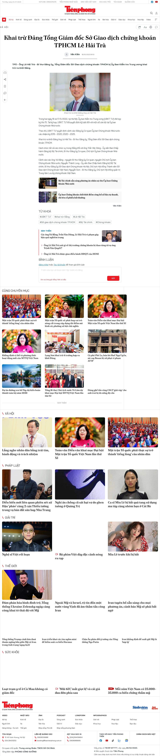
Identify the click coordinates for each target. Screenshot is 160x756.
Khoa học (131, 20)
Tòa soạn (118, 2)
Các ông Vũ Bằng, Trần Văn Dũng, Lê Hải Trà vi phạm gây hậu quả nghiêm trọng (70, 236)
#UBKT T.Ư (45, 216)
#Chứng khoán (103, 222)
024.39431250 (10, 740)
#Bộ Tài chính (85, 222)
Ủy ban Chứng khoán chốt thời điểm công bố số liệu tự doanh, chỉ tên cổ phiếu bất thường (88, 196)
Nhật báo (24, 715)
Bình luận (5, 93)
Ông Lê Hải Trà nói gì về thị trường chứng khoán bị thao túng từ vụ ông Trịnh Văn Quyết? (80, 246)
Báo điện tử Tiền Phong (80, 10)
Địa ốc (37, 20)
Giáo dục (122, 20)
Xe (99, 20)
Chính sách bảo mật (145, 734)
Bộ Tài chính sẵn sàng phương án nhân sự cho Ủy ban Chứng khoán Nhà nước (88, 182)
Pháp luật (72, 20)
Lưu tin (5, 86)
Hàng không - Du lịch (10, 728)
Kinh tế (19, 20)
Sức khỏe (45, 20)
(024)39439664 (76, 737)
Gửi (113, 278)
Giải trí (113, 20)
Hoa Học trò (104, 2)
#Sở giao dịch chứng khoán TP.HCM (57, 222)
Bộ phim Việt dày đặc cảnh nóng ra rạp (79, 556)
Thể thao (81, 20)
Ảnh (40, 715)
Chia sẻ (5, 79)
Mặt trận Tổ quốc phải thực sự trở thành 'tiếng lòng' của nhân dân (19, 322)
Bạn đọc (133, 724)
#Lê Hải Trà (78, 216)
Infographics (100, 715)
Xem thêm (156, 20)
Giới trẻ (63, 20)
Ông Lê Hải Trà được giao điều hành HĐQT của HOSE (71, 253)
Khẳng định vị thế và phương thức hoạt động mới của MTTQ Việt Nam (20, 356)
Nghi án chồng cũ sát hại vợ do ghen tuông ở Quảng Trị (79, 504)
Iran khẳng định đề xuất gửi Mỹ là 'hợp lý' (139, 640)
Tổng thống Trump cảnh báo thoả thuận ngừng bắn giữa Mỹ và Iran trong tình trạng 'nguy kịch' (19, 642)
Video (148, 20)
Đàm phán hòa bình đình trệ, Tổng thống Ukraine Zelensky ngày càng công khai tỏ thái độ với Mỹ (26, 606)
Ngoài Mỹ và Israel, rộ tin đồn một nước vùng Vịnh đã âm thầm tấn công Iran (80, 606)
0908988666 (75, 740)
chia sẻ (139, 27)
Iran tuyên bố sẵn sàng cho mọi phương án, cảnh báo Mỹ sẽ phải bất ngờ (132, 606)
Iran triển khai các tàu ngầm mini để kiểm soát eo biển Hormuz (59, 640)
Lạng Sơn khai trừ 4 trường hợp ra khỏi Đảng (62, 356)
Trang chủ (4, 20)
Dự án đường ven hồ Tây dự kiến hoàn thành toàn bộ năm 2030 (21, 391)
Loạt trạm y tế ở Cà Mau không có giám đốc (25, 691)
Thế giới (55, 20)
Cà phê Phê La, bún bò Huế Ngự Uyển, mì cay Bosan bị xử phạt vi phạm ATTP (107, 358)
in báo (150, 27)
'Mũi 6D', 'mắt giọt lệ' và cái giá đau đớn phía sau (77, 691)
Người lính (92, 20)
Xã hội (11, 20)
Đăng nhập (43, 264)
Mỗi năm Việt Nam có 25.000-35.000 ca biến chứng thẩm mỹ (132, 691)
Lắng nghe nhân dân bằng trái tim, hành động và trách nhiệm (25, 452)
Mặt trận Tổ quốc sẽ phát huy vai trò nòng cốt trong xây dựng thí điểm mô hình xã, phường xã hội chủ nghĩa (64, 323)
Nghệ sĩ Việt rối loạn (16, 554)
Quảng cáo (130, 2)
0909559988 (42, 737)
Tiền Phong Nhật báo (68, 2)
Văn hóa (105, 20)
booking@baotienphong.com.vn (49, 740)
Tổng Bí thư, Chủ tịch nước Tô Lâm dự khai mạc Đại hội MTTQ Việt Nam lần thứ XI (64, 393)
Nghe (5, 72)
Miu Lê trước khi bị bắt (123, 554)
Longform (80, 715)
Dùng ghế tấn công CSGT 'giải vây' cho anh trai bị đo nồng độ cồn (107, 391)
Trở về (5, 99)
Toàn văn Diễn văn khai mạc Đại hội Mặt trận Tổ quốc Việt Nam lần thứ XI (107, 322)
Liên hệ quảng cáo (43, 734)
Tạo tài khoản (59, 264)
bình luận (156, 27)
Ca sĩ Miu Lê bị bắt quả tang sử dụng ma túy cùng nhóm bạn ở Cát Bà (132, 504)
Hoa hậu (140, 20)
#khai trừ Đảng (62, 216)
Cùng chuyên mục (15, 290)
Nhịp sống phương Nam (66, 728)
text (145, 27)
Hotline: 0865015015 (47, 2)
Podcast (61, 715)
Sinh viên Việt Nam (88, 2)
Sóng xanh (28, 20)
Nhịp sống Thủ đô (45, 728)
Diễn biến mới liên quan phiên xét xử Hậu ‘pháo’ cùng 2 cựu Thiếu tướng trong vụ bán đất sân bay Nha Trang (27, 506)
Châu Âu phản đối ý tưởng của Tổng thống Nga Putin (100, 640)
